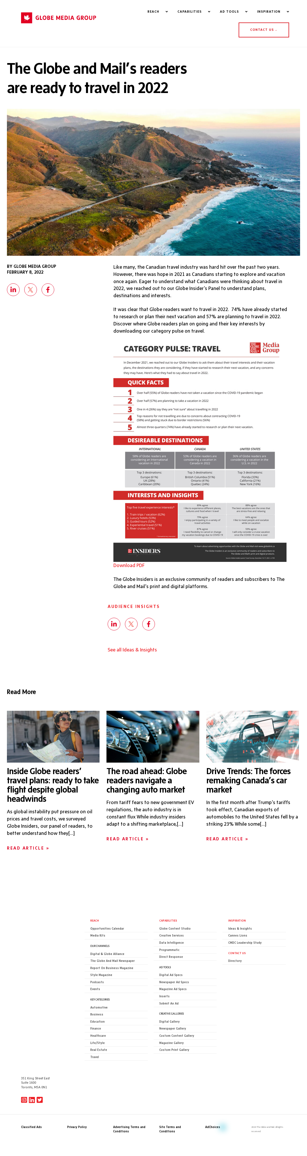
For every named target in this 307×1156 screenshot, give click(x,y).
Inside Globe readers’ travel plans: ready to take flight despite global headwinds (53, 786)
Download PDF (129, 566)
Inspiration (237, 922)
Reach (94, 922)
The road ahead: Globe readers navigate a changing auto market (146, 781)
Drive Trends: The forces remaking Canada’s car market (248, 781)
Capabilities (168, 922)
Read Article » (28, 849)
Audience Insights (134, 608)
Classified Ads (31, 1083)
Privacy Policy (77, 1083)
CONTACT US (264, 30)
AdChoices (212, 1083)
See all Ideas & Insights (132, 651)
